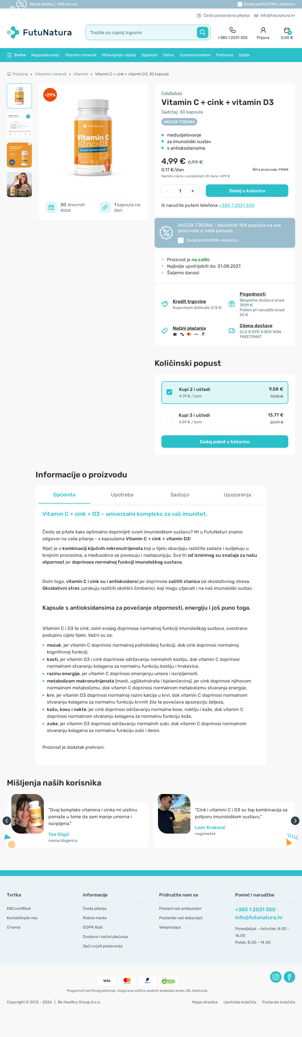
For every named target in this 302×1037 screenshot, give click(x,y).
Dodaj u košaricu (247, 190)
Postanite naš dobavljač (181, 918)
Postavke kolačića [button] (278, 1002)
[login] (263, 32)
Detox (168, 55)
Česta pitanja (95, 908)
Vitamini (80, 74)
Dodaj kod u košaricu (269, 4)
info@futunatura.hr (274, 15)
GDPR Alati (92, 927)
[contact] (232, 32)
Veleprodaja (170, 927)
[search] (148, 32)
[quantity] (180, 191)
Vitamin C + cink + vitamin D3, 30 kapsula (132, 74)
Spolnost (149, 55)
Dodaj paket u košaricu (225, 441)
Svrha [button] (16, 55)
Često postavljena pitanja (223, 15)
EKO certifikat (19, 908)
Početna (17, 74)
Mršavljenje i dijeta (119, 55)
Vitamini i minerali (80, 55)
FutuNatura (171, 93)
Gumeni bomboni (195, 55)
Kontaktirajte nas (22, 918)
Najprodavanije (45, 55)
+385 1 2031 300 (236, 205)
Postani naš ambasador (180, 908)
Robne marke (95, 918)
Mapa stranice (205, 1002)
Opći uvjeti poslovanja (103, 946)
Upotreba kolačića (239, 1002)
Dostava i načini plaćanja (105, 936)
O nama (13, 927)
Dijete (244, 55)
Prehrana (224, 55)
